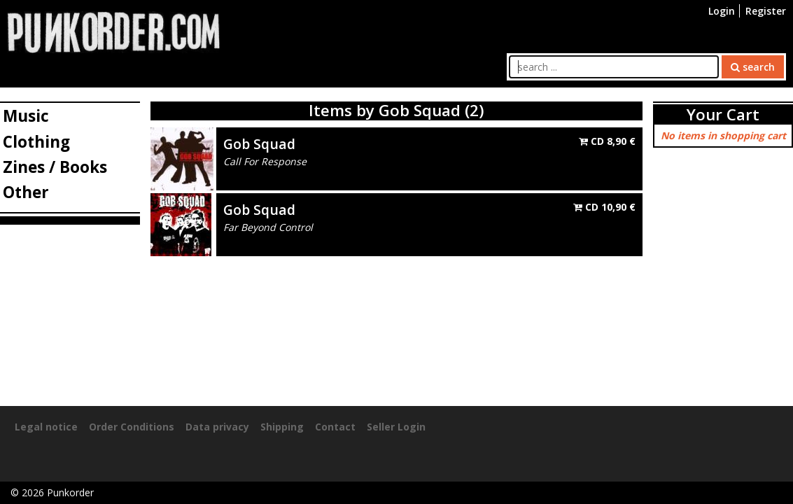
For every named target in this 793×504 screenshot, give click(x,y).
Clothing (36, 142)
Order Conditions (131, 426)
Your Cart (723, 114)
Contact (335, 426)
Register (765, 11)
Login (721, 11)
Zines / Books (55, 167)
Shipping (282, 426)
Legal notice (46, 426)
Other (26, 192)
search (753, 67)
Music (26, 116)
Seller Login (396, 426)
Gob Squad (259, 143)
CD (607, 141)
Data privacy (217, 426)
